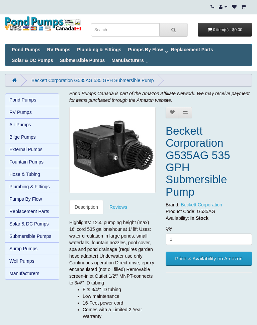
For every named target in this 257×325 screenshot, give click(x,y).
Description (86, 207)
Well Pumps (21, 261)
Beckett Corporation (201, 204)
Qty (169, 228)
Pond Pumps (26, 49)
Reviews (118, 207)
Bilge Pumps (22, 137)
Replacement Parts (192, 49)
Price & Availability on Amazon (209, 258)
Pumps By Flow (145, 49)
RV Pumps (59, 49)
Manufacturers (127, 60)
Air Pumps (20, 124)
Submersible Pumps (82, 60)
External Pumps (25, 149)
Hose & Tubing (24, 174)
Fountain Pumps (26, 162)
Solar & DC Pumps (32, 60)
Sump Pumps (23, 248)
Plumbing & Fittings (99, 49)
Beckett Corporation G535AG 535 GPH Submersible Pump (92, 80)
